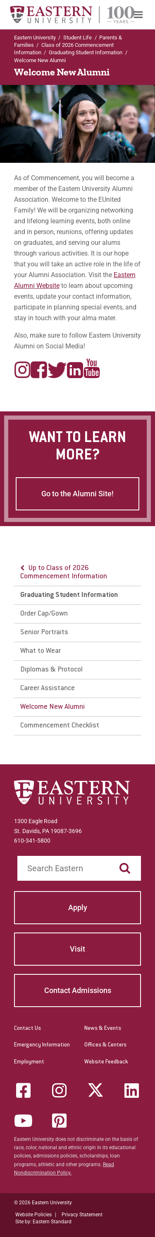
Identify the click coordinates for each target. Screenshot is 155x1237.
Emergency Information (42, 1045)
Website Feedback (106, 1062)
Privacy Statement (82, 1215)
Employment (29, 1062)
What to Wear (40, 651)
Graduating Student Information (85, 52)
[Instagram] (59, 1090)
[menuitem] (138, 14)
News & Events (102, 1029)
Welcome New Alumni (52, 707)
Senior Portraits (44, 632)
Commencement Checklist (59, 726)
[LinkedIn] (132, 1090)
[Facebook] (23, 1090)
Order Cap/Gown (44, 614)
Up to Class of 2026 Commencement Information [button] (63, 572)
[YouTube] (23, 1120)
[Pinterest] (59, 1120)
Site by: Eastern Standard (43, 1222)
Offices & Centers (105, 1045)
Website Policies (33, 1215)
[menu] (77, 647)
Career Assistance (47, 688)
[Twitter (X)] (95, 1090)
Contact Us (27, 1029)
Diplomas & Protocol (51, 670)
